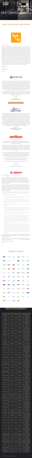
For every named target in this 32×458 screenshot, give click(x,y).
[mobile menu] (29, 3)
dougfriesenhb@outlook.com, (15, 239)
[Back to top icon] (29, 456)
